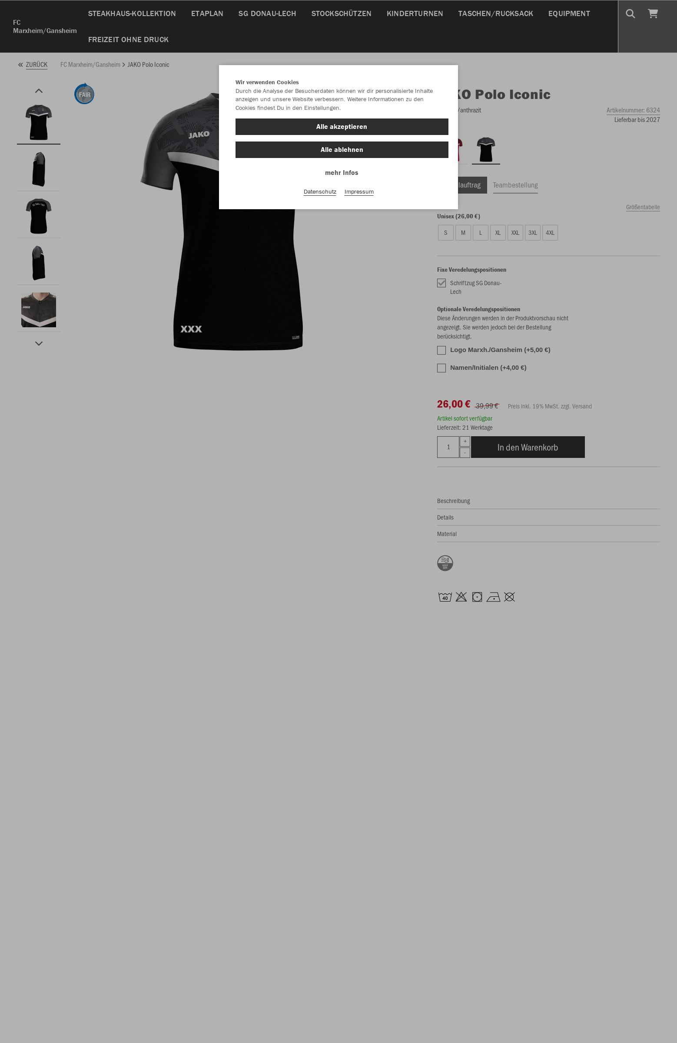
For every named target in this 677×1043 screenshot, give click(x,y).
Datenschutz (320, 191)
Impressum (359, 191)
